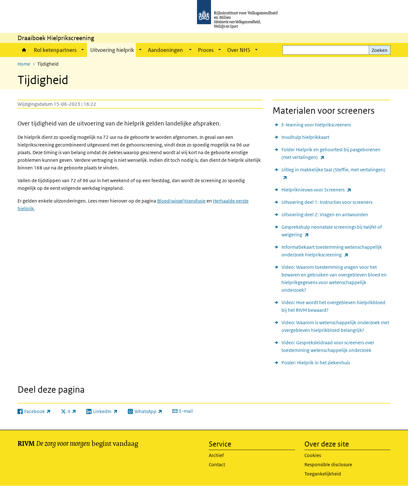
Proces (206, 50)
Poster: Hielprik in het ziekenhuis (315, 363)
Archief (216, 455)
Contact (217, 464)
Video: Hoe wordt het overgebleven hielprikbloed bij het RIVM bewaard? (333, 306)
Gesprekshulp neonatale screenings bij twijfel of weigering (331, 231)
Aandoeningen (166, 50)
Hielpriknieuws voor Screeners (316, 190)
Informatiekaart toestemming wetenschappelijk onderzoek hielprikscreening (331, 251)
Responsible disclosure (328, 464)
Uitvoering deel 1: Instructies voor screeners (326, 202)
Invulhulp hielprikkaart (305, 137)
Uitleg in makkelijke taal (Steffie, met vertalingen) (333, 174)
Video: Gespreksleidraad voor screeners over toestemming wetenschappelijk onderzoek (327, 346)
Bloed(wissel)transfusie (181, 201)
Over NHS (238, 50)
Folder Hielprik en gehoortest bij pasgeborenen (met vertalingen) (331, 154)
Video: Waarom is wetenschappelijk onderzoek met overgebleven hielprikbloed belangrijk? (335, 326)
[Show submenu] (82, 50)
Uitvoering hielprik (112, 50)
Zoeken (380, 50)
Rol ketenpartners (55, 50)
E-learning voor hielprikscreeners (316, 125)
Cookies (312, 455)
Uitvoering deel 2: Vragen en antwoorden (324, 214)
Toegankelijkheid (322, 474)
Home (24, 50)
